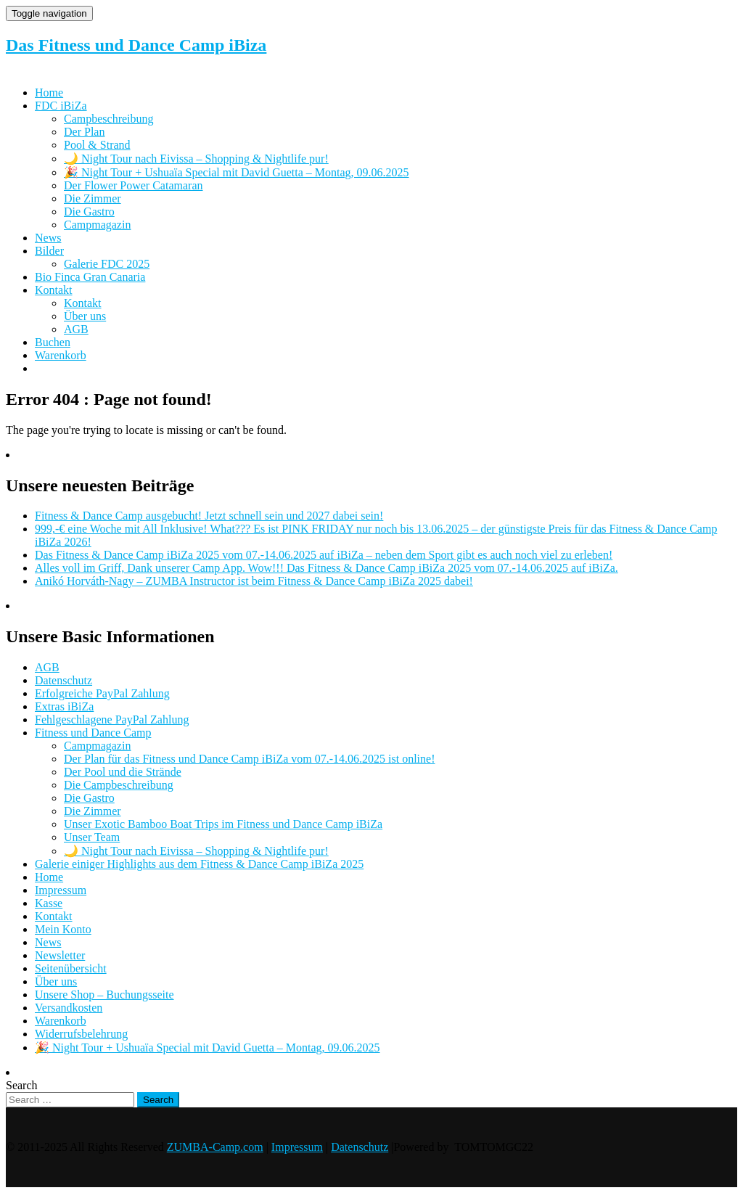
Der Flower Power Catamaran (133, 185)
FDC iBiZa (61, 105)
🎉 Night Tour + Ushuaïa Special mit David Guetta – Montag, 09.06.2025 (236, 172)
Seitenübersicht (71, 968)
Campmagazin (97, 224)
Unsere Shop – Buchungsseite (104, 994)
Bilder (49, 251)
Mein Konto (63, 929)
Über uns (85, 316)
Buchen (52, 342)
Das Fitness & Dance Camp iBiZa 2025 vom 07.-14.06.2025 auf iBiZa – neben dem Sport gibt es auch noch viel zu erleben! (323, 555)
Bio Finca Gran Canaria (90, 277)
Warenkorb (60, 355)
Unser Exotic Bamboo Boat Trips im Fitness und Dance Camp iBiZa (223, 824)
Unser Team (92, 837)
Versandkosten (68, 1007)
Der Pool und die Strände (122, 772)
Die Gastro (89, 211)
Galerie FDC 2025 (106, 264)
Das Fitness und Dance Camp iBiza (136, 45)
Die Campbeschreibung (118, 785)
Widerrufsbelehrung (81, 1034)
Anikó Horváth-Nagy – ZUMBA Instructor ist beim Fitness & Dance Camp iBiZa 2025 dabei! (254, 581)
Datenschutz (63, 680)
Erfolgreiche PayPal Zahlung (102, 693)
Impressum (60, 890)
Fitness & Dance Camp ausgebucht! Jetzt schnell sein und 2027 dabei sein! (209, 515)
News (48, 237)
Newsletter (60, 955)
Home (49, 92)
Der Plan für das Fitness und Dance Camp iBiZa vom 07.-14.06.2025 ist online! (249, 759)
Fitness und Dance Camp (93, 732)
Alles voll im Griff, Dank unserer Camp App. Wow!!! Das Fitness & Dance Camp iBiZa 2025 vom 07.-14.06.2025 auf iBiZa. (326, 568)
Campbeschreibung (109, 118)
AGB (76, 329)
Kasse (48, 903)
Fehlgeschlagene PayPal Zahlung (112, 719)
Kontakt (54, 290)
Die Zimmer (92, 198)
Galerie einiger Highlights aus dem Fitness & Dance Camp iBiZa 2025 (199, 864)
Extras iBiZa (64, 706)
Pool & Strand (97, 145)
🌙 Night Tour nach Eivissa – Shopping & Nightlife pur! (196, 158)
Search (22, 1085)
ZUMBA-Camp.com (215, 1147)
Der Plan (84, 132)
